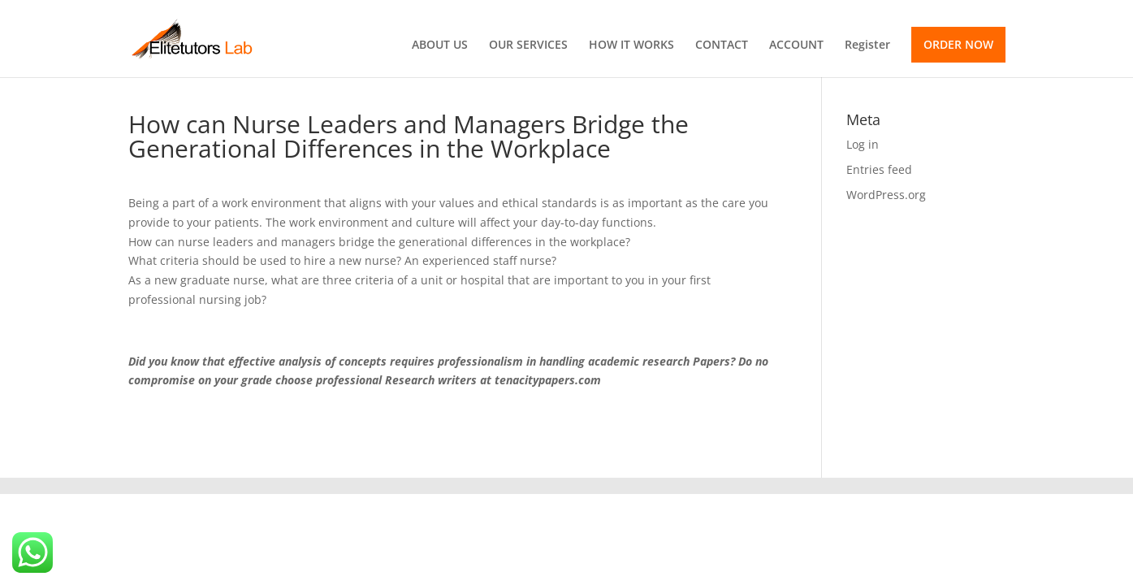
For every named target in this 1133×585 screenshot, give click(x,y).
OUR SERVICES (528, 45)
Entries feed (879, 169)
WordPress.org (886, 194)
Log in (862, 144)
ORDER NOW (958, 44)
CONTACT (721, 45)
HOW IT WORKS (631, 45)
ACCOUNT (796, 45)
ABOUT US (440, 45)
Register (867, 45)
